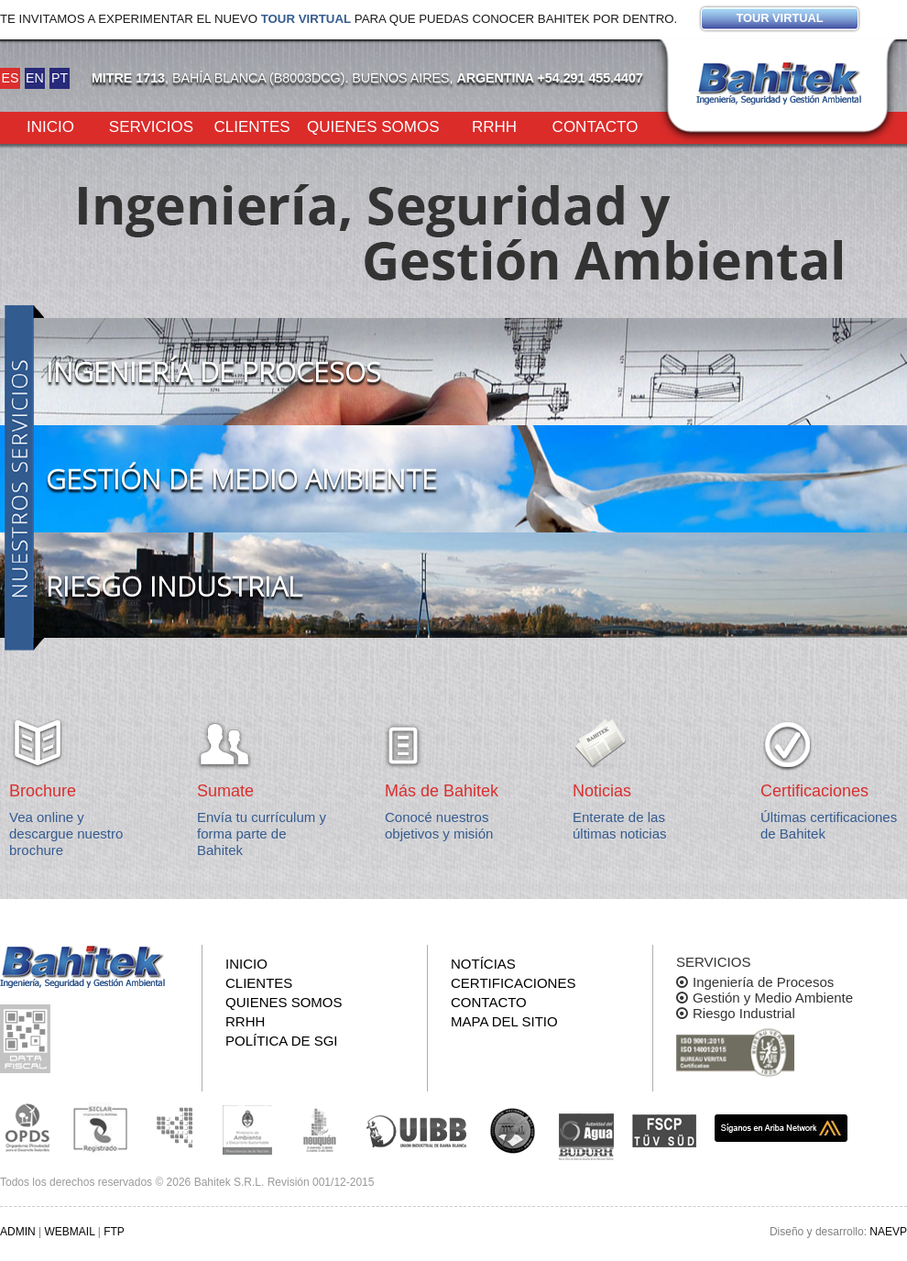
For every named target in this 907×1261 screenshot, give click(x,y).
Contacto (595, 125)
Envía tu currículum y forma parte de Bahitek (261, 833)
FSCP (664, 1130)
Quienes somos (373, 125)
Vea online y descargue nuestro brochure (66, 833)
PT (59, 78)
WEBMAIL (69, 1231)
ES (9, 78)
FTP (114, 1231)
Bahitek (778, 83)
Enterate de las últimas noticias (620, 825)
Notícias (483, 963)
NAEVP (888, 1231)
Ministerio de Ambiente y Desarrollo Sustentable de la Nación (247, 1128)
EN (35, 78)
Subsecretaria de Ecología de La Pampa (174, 1128)
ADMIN (18, 1231)
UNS (513, 1129)
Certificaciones (513, 983)
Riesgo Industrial (744, 1013)
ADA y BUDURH (586, 1137)
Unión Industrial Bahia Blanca (416, 1128)
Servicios (151, 125)
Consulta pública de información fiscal (27, 1038)
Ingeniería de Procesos (763, 982)
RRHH (494, 125)
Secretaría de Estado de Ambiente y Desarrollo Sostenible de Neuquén (320, 1128)
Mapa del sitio (504, 1021)
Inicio (50, 125)
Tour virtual (306, 19)
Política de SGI (281, 1040)
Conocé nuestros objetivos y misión (439, 825)
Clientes (251, 125)
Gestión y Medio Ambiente (773, 997)
